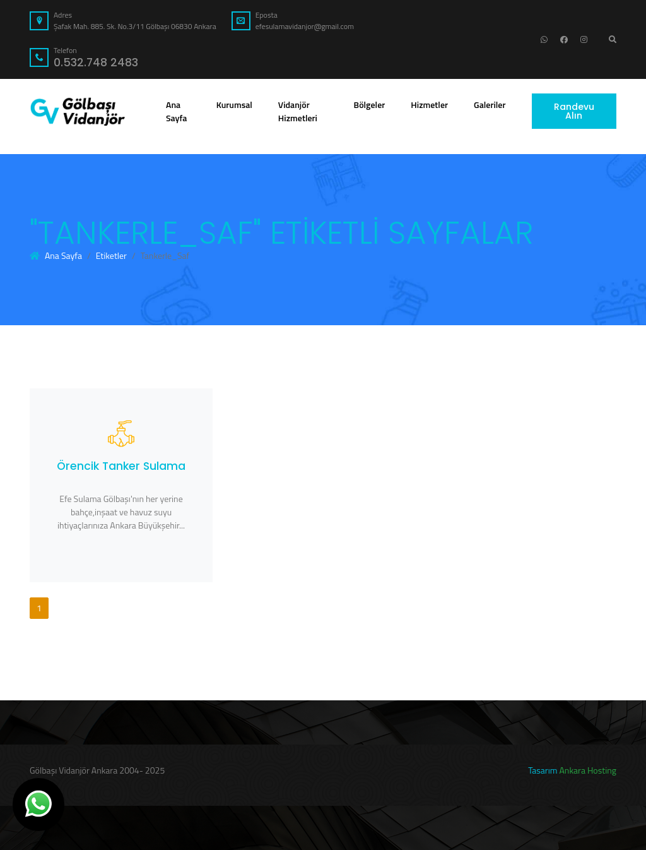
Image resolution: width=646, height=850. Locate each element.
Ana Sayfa (176, 111)
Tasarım (542, 770)
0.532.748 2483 (96, 62)
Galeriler (492, 104)
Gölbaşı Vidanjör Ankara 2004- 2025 (97, 770)
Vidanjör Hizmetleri (305, 111)
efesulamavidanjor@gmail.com (304, 26)
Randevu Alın (574, 111)
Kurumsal (236, 104)
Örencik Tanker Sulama (121, 466)
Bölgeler (372, 104)
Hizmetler (432, 104)
